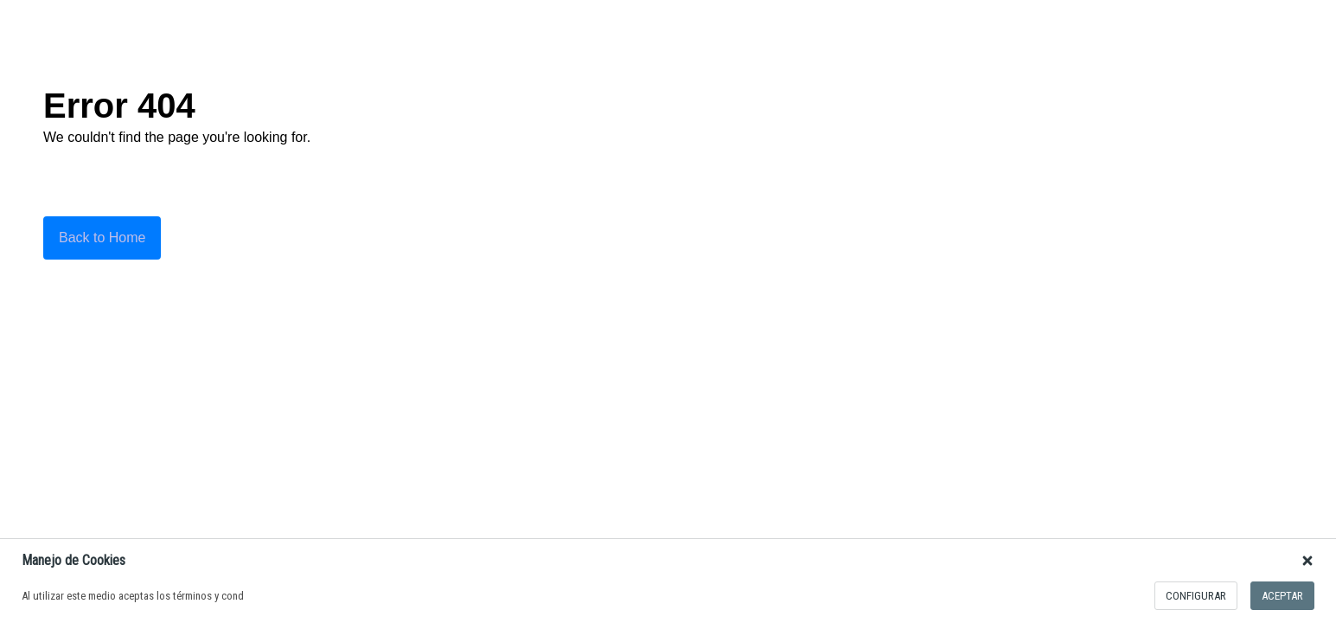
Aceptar (1282, 595)
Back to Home (102, 237)
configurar (1196, 595)
